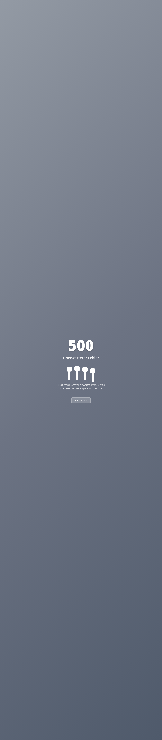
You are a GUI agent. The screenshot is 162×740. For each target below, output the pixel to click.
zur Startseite (81, 400)
